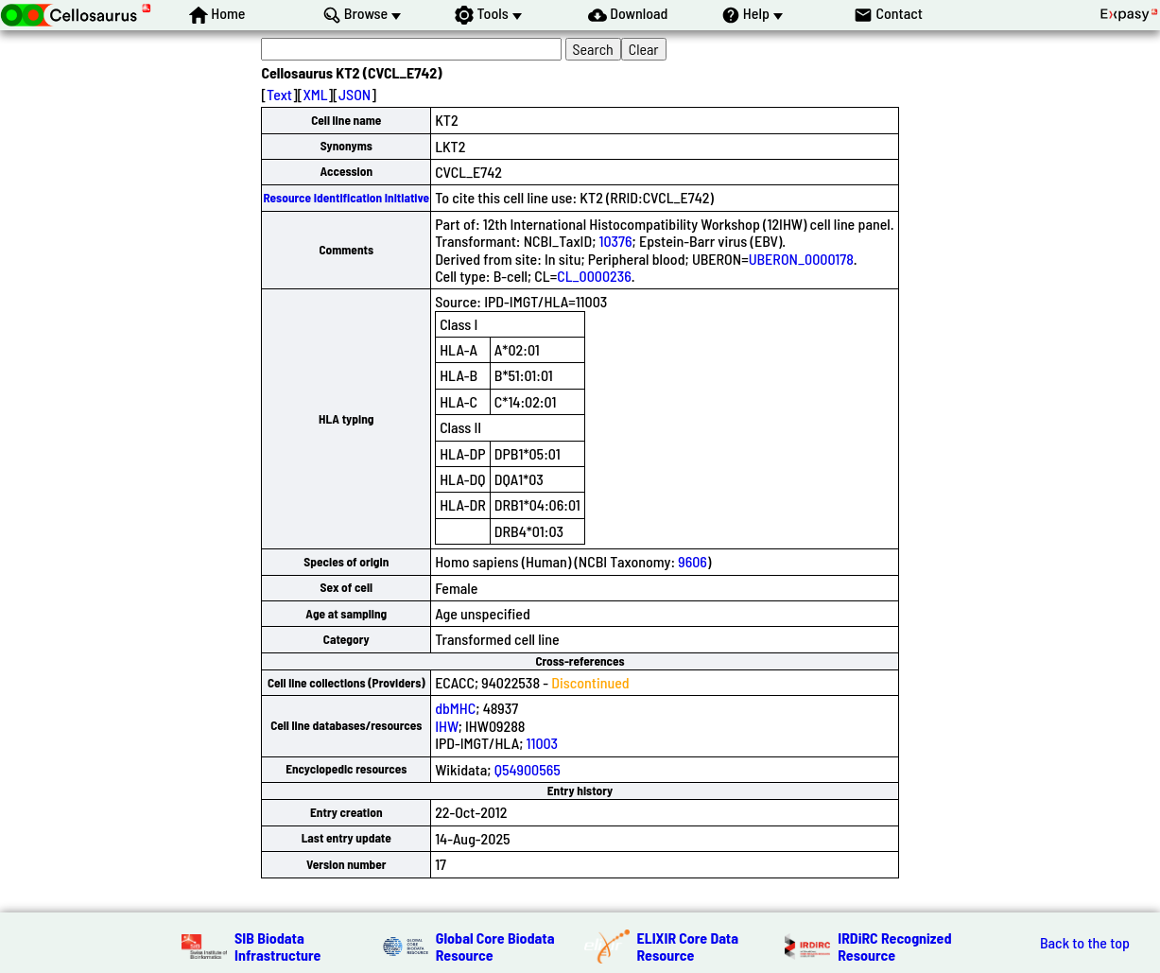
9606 (692, 561)
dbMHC (455, 708)
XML (315, 94)
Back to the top (1085, 942)
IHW (447, 726)
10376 (615, 241)
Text (279, 94)
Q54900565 (527, 769)
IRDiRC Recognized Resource (894, 946)
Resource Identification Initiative (346, 197)
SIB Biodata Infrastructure (277, 946)
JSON (354, 94)
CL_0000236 (594, 276)
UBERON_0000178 (801, 259)
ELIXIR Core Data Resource (688, 946)
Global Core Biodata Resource (495, 946)
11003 (543, 743)
